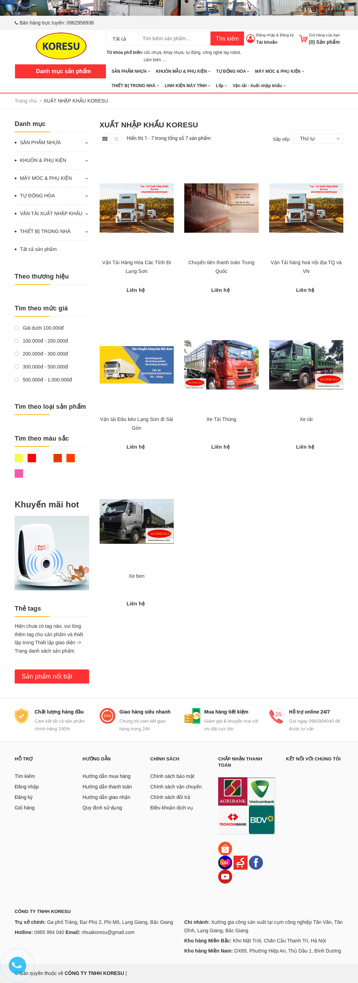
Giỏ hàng (25, 807)
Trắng (45, 458)
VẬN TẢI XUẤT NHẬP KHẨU (51, 213)
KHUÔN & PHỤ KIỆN (43, 160)
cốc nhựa (152, 52)
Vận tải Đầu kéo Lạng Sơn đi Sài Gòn (136, 423)
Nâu (57, 458)
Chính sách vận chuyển (176, 786)
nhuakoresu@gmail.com (107, 932)
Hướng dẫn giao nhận (106, 797)
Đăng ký (287, 35)
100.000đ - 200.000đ (41, 341)
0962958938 (80, 23)
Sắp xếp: (282, 139)
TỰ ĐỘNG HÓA (233, 71)
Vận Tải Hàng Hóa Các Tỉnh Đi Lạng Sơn (136, 267)
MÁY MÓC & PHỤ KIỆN (279, 71)
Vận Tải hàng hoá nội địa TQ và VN (306, 267)
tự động (193, 52)
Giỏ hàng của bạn (324, 35)
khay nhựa (174, 52)
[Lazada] (226, 862)
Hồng (19, 473)
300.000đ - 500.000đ (41, 367)
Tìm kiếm (227, 39)
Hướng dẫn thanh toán (107, 786)
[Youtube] (225, 876)
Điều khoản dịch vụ (171, 807)
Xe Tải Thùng (221, 419)
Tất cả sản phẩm (38, 249)
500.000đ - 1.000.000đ (43, 379)
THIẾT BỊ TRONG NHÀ (135, 85)
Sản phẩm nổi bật (47, 676)
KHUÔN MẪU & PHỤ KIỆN (183, 71)
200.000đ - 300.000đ (41, 354)
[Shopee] (225, 848)
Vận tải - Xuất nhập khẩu (259, 85)
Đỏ (32, 458)
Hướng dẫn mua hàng (106, 776)
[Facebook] (256, 862)
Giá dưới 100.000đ (39, 328)
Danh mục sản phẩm (63, 71)
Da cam (70, 458)
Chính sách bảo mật (172, 776)
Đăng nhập (265, 35)
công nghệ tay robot (221, 52)
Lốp (221, 85)
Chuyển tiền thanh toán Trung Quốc (221, 267)
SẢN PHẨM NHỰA (131, 71)
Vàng (19, 458)
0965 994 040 (49, 932)
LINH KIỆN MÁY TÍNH (187, 85)
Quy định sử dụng (102, 807)
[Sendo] (241, 862)
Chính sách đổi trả (170, 797)
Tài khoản (266, 42)
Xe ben (136, 576)
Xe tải (306, 419)
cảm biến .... (155, 59)
